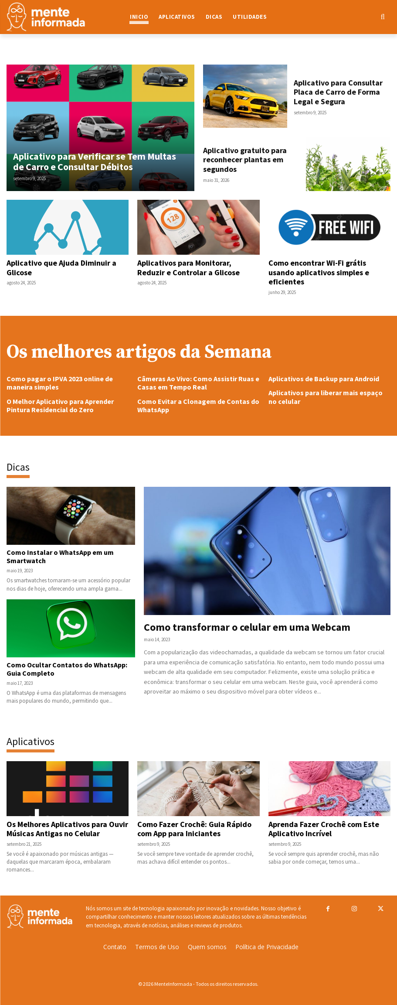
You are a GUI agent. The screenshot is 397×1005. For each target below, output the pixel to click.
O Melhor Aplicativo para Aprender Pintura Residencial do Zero (60, 405)
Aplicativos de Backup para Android (323, 378)
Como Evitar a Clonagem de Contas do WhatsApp (198, 405)
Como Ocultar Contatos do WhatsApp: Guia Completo (67, 668)
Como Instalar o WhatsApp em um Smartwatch (60, 556)
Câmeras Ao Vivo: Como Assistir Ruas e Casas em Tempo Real (198, 382)
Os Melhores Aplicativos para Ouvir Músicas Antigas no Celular (67, 828)
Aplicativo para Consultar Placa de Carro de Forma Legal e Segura (338, 92)
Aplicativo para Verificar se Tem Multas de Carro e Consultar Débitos (94, 161)
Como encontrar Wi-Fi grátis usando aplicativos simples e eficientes (318, 272)
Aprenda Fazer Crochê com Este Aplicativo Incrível (323, 828)
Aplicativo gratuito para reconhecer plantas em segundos (245, 159)
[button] (354, 17)
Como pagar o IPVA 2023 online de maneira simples (60, 382)
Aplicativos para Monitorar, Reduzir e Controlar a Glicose (188, 267)
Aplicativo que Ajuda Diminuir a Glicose (61, 267)
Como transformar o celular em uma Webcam (247, 627)
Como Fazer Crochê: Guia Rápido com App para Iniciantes (194, 828)
